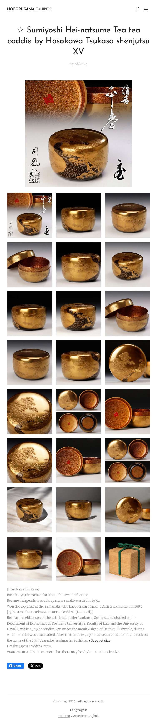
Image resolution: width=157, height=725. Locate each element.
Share (15, 666)
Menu (146, 9)
